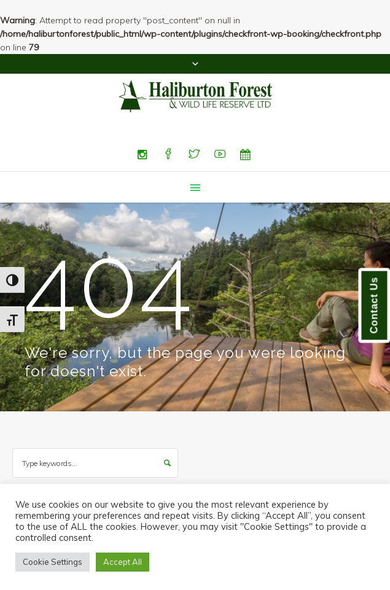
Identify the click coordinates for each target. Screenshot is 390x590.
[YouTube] (220, 154)
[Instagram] (142, 154)
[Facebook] (168, 154)
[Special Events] (246, 154)
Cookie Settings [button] (52, 562)
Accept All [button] (122, 562)
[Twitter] (194, 154)
